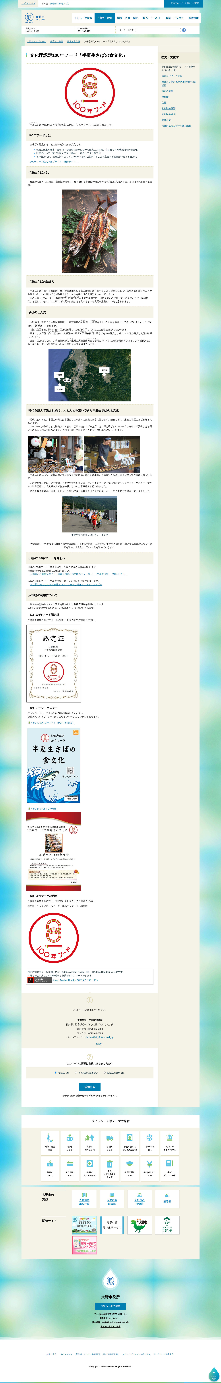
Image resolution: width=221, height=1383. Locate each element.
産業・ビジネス (174, 18)
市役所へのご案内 (110, 1306)
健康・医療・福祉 (127, 18)
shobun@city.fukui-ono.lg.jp (99, 1037)
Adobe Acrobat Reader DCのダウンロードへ (62, 980)
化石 (164, 102)
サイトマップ (28, 3)
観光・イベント (152, 18)
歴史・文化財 (73, 41)
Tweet (99, 1043)
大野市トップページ (36, 41)
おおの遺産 (167, 91)
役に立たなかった (115, 1073)
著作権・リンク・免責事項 (88, 1354)
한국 (60, 3)
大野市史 (166, 120)
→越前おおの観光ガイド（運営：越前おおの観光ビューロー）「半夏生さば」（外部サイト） (78, 574)
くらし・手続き (83, 18)
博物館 (165, 97)
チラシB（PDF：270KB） (43, 808)
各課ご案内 (51, 1354)
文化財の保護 (168, 108)
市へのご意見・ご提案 (110, 1326)
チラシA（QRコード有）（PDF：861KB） (52, 722)
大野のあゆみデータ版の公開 (177, 125)
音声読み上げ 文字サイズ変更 (185, 3)
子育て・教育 (104, 18)
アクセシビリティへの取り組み (137, 1354)
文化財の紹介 (168, 114)
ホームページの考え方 (164, 1354)
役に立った (63, 1073)
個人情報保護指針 (111, 1354)
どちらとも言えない (88, 1073)
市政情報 (193, 18)
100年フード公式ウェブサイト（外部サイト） (54, 161)
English (53, 3)
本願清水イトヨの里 (172, 76)
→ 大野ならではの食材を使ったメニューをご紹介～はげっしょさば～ (66, 584)
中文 (66, 3)
